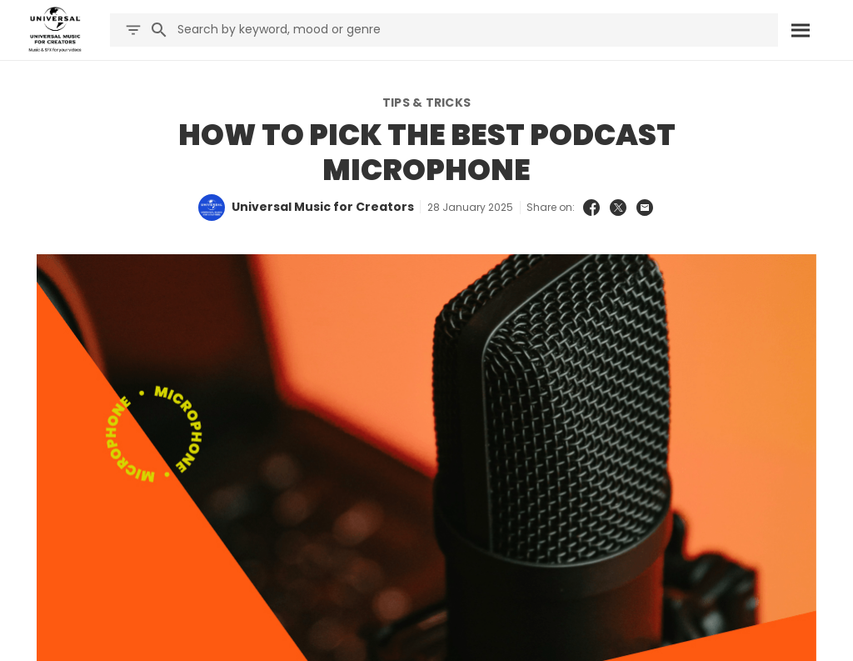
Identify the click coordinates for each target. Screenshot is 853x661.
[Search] (800, 30)
